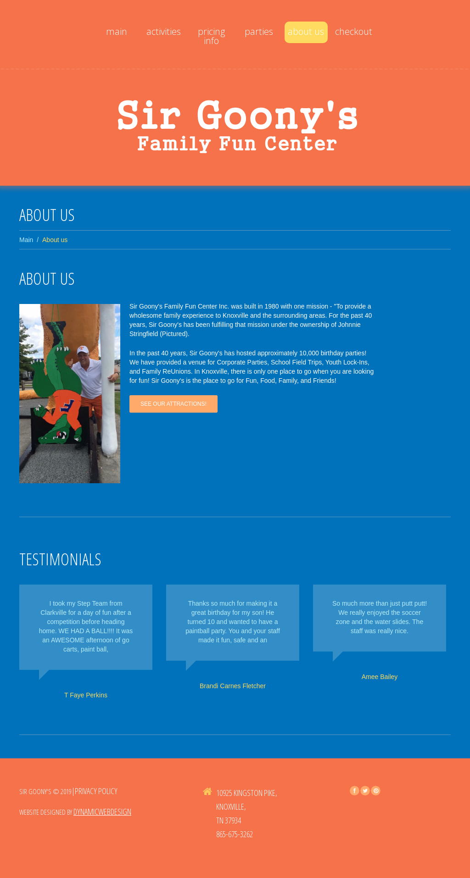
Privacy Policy (96, 790)
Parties (259, 31)
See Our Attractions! (173, 404)
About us (306, 31)
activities (163, 31)
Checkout (353, 31)
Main (116, 31)
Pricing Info (211, 36)
